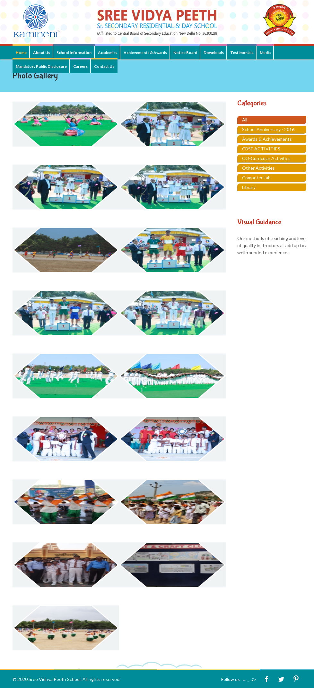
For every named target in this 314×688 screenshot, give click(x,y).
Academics (107, 52)
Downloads (214, 52)
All (244, 119)
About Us (41, 52)
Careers (80, 66)
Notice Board (185, 52)
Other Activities (258, 168)
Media (265, 52)
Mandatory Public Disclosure (41, 66)
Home (21, 52)
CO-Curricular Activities (266, 158)
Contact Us (104, 66)
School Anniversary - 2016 (268, 129)
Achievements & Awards (145, 52)
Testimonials (241, 52)
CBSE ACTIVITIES (261, 148)
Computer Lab (256, 177)
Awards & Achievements (267, 139)
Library (249, 187)
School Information (74, 52)
